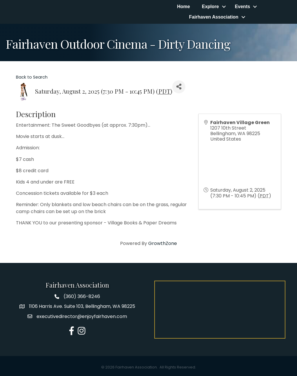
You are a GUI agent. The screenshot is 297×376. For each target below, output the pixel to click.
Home (183, 6)
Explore (210, 6)
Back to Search (32, 77)
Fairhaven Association (213, 16)
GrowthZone (162, 243)
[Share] (178, 86)
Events (242, 6)
